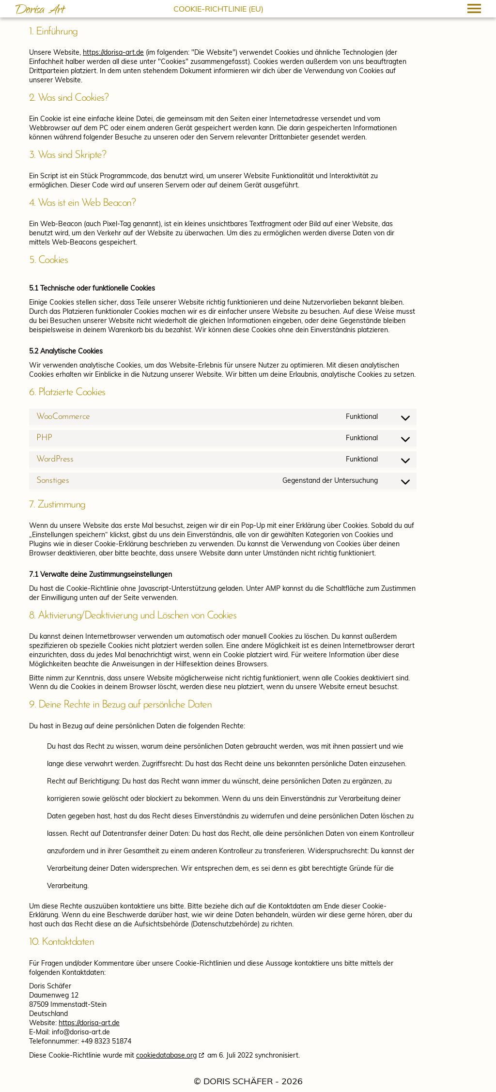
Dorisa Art (39, 11)
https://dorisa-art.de (113, 52)
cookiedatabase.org (166, 1055)
